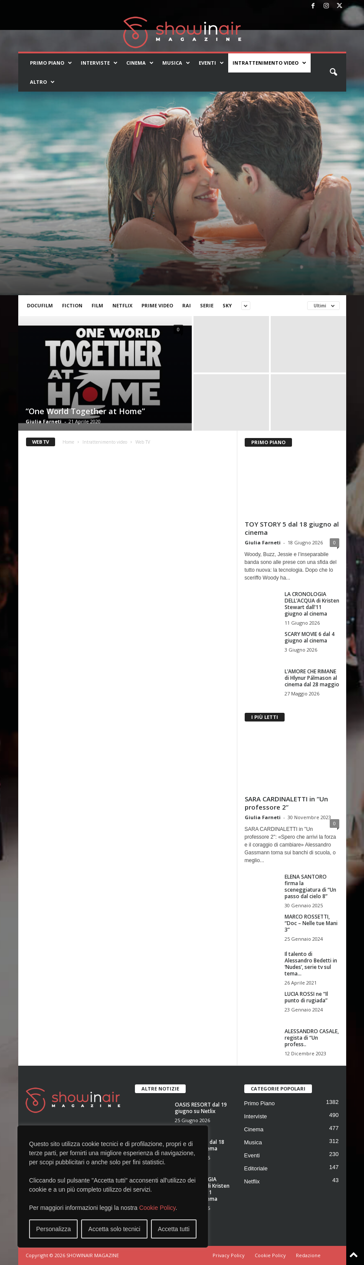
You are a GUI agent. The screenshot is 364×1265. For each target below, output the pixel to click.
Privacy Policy (229, 1255)
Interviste (99, 62)
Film (97, 305)
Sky (227, 305)
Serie (206, 305)
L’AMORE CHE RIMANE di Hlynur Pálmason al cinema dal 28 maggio (312, 678)
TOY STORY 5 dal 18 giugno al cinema (292, 528)
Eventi (211, 62)
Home (68, 442)
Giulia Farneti (44, 421)
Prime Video (157, 305)
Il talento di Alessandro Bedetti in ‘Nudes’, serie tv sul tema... (311, 963)
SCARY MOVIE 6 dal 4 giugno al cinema (309, 637)
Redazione (308, 1255)
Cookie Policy (157, 1207)
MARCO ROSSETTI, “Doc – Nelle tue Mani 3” (311, 923)
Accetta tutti (174, 1228)
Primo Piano (51, 62)
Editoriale (256, 1168)
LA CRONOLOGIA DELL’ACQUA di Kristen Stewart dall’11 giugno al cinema (312, 603)
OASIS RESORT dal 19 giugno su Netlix (201, 1108)
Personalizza (53, 1228)
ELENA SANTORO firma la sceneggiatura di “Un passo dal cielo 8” (310, 886)
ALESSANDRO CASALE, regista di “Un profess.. (312, 1038)
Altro (42, 82)
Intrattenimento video (269, 62)
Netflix (122, 305)
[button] (333, 72)
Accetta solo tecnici (115, 1228)
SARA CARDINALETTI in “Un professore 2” (286, 802)
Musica (176, 62)
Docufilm (40, 305)
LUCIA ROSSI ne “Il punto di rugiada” (306, 997)
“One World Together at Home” (85, 411)
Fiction (72, 305)
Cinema (140, 62)
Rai (186, 305)
